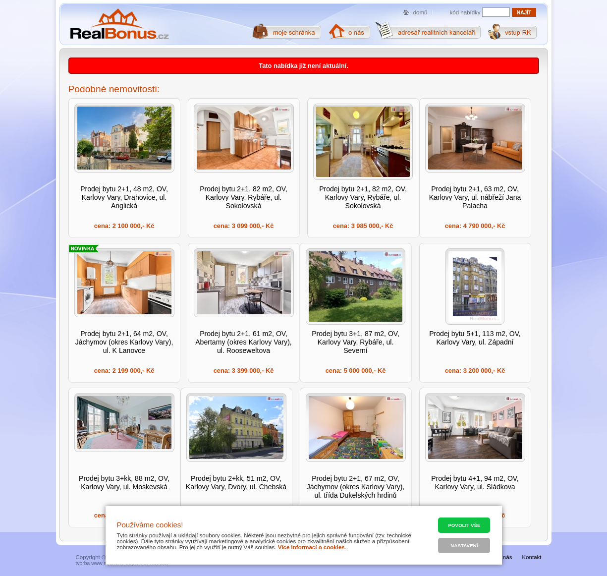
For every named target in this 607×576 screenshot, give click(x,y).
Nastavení (464, 545)
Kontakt (531, 557)
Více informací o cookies (311, 547)
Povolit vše (464, 525)
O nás (504, 557)
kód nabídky (465, 12)
